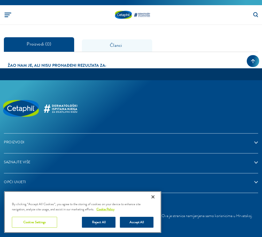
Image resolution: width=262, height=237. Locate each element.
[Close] (153, 197)
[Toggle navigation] (8, 15)
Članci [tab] (117, 45)
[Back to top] (252, 61)
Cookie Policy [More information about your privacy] (105, 209)
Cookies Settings (34, 222)
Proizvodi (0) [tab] (39, 44)
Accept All (136, 222)
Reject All (99, 222)
